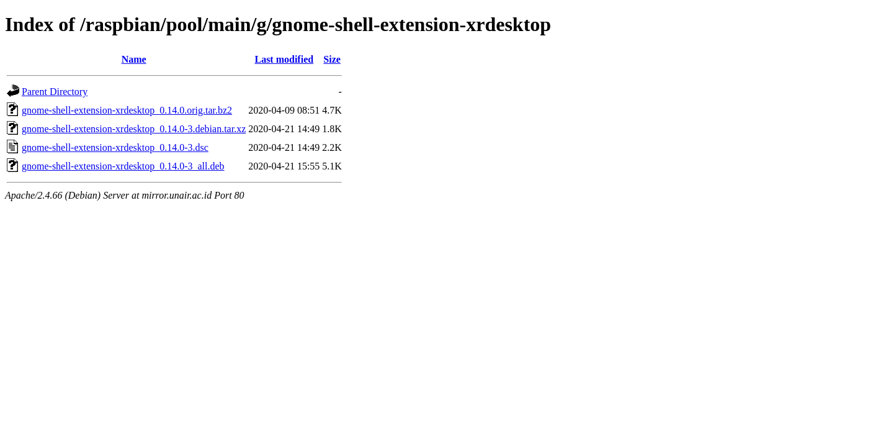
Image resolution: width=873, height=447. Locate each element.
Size (332, 59)
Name (134, 59)
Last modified (283, 59)
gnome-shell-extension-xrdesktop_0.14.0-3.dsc (115, 147)
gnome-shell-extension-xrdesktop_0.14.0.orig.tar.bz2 (127, 110)
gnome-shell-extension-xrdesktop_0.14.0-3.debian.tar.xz (134, 129)
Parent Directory (54, 91)
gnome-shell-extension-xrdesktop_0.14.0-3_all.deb (123, 166)
